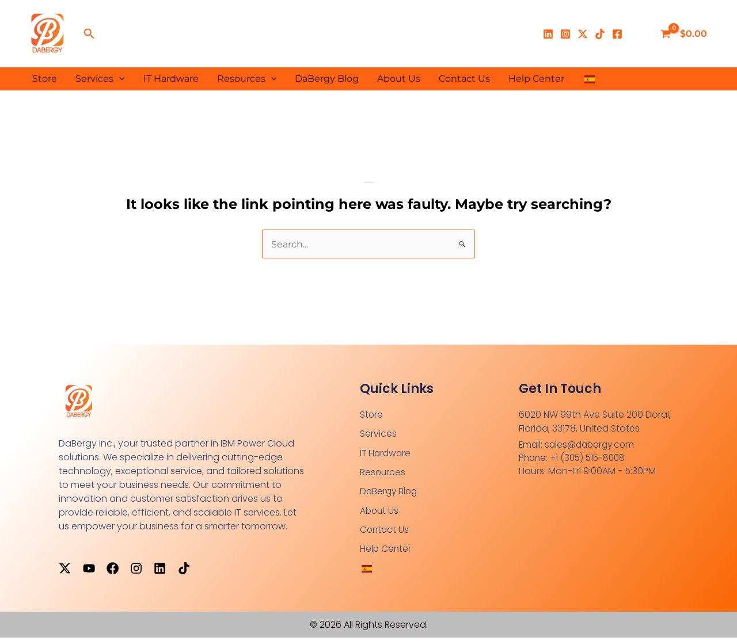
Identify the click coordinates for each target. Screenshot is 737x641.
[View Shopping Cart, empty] (685, 34)
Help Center (536, 78)
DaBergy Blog (327, 78)
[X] (583, 34)
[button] (89, 34)
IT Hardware (171, 78)
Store (44, 78)
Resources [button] (247, 78)
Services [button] (100, 78)
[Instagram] (565, 34)
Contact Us (464, 78)
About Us (398, 78)
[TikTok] (600, 34)
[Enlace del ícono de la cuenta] (639, 34)
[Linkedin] (548, 34)
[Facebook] (617, 34)
